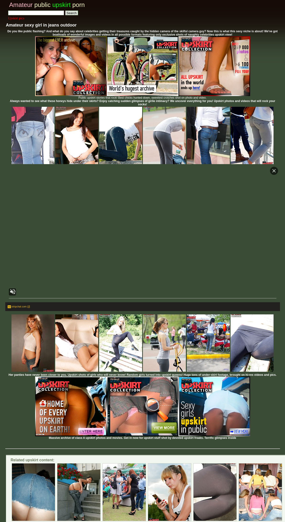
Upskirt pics (16, 18)
